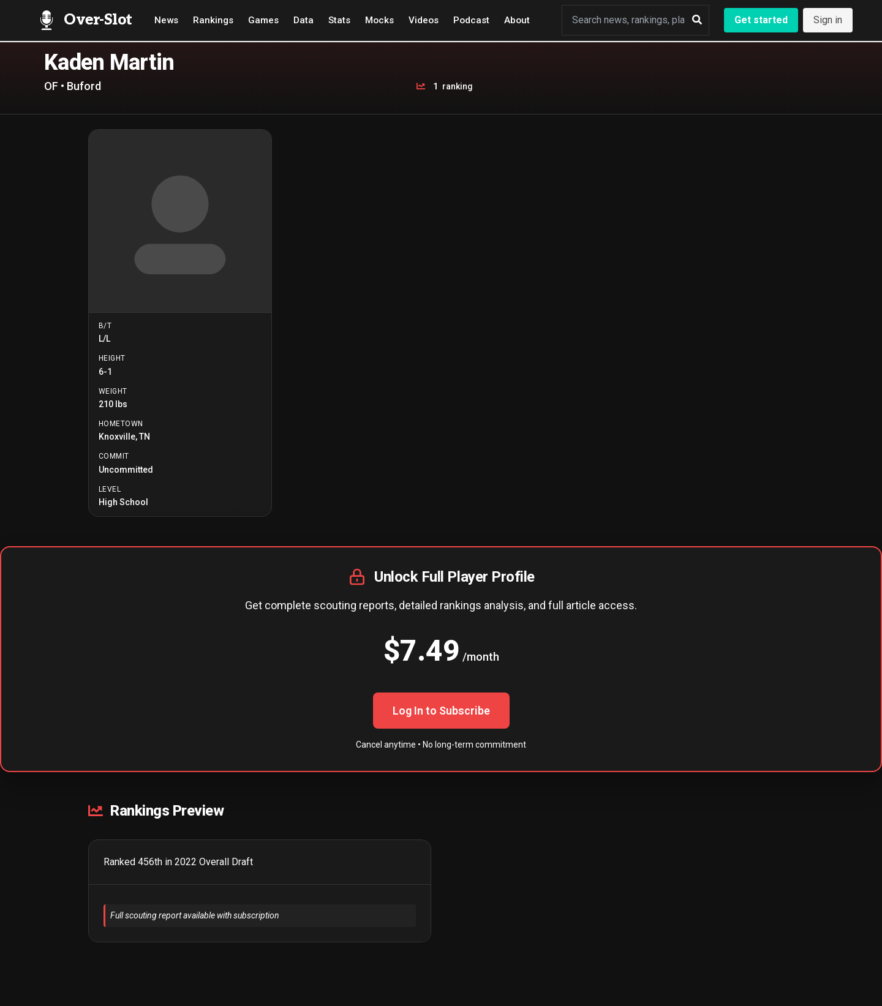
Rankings (213, 20)
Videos (424, 20)
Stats (339, 20)
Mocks (379, 20)
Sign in (827, 20)
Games (263, 20)
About (517, 20)
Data (303, 20)
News (166, 20)
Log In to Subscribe (441, 710)
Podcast (471, 20)
